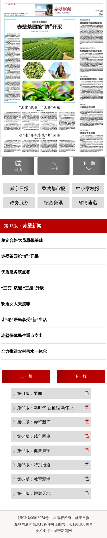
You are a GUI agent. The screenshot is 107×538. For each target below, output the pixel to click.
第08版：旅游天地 (34, 493)
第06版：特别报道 (34, 465)
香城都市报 (53, 188)
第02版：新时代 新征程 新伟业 (45, 408)
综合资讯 (53, 202)
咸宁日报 (19, 188)
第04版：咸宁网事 (34, 436)
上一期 (53, 166)
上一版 (26, 376)
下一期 (89, 166)
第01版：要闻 (29, 393)
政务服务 (19, 202)
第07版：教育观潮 (34, 479)
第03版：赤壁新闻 (34, 422)
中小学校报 (87, 188)
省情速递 (87, 202)
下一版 (80, 376)
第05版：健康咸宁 (34, 450)
